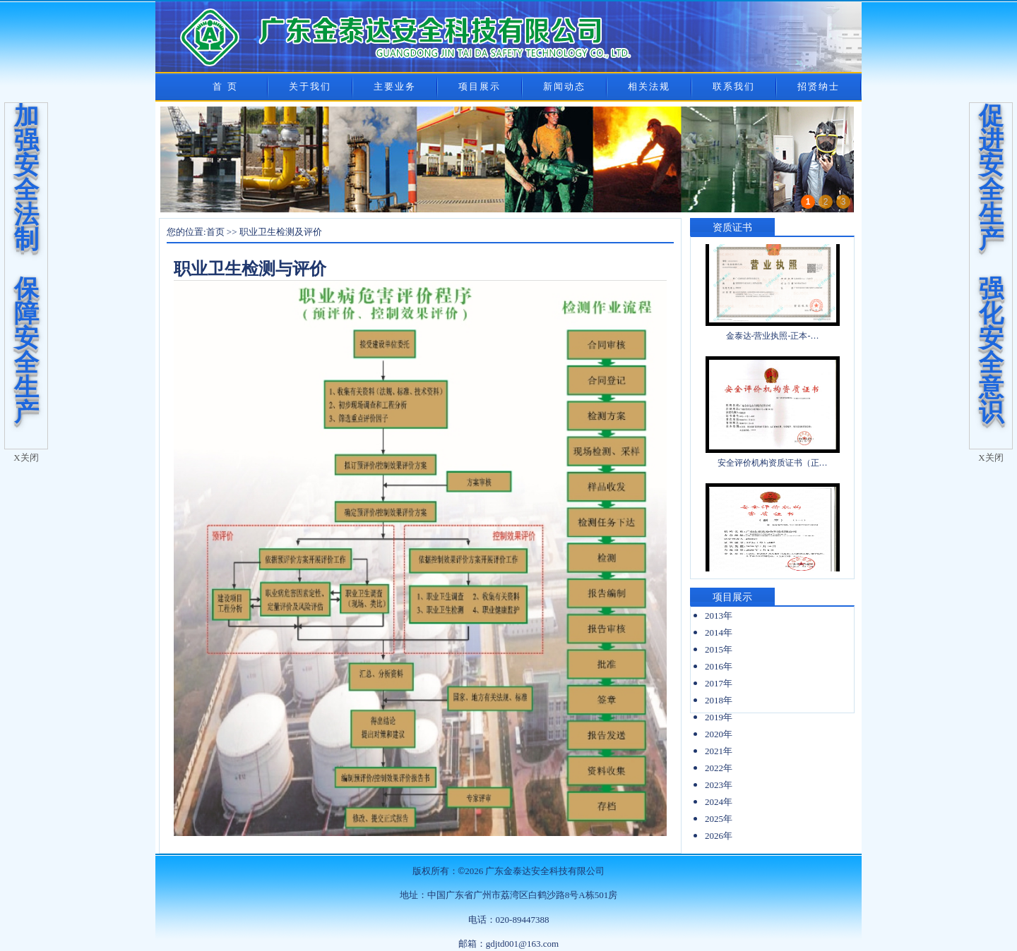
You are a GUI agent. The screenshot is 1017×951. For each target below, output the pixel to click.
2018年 (718, 700)
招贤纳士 (818, 86)
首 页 (225, 86)
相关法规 (649, 86)
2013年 (718, 615)
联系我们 (734, 86)
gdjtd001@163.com (522, 943)
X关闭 (25, 457)
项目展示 (479, 86)
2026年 (718, 835)
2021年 (718, 751)
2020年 (718, 734)
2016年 (718, 666)
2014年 (718, 632)
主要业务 (395, 86)
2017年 (718, 683)
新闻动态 (564, 86)
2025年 (718, 818)
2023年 (718, 785)
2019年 (718, 717)
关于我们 (310, 86)
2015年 (718, 649)
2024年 (718, 801)
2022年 (718, 768)
